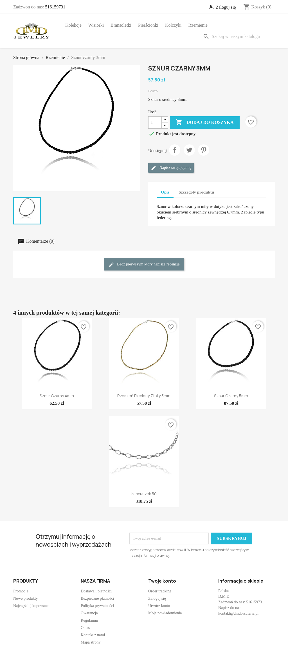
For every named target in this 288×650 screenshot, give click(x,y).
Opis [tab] (165, 192)
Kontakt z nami (93, 635)
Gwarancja (89, 613)
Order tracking (159, 591)
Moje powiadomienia (165, 613)
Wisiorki (96, 25)
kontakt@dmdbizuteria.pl (238, 613)
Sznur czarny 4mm (57, 395)
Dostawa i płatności (96, 591)
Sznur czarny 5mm (231, 395)
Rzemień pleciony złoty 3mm (143, 395)
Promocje (20, 591)
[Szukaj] (238, 36)
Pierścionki (148, 25)
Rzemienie (198, 25)
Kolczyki (173, 25)
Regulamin (89, 620)
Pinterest (203, 150)
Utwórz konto (159, 606)
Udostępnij (174, 150)
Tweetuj (189, 150)
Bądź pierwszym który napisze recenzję (144, 264)
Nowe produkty (25, 598)
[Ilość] (155, 122)
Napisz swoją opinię (171, 168)
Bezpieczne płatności (97, 598)
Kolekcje (73, 25)
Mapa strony (90, 642)
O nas (85, 628)
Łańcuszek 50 (144, 493)
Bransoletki (121, 25)
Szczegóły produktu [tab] (196, 192)
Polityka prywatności (97, 606)
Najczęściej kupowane (31, 606)
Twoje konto (162, 581)
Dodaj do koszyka (204, 122)
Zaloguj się (157, 598)
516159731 (55, 6)
